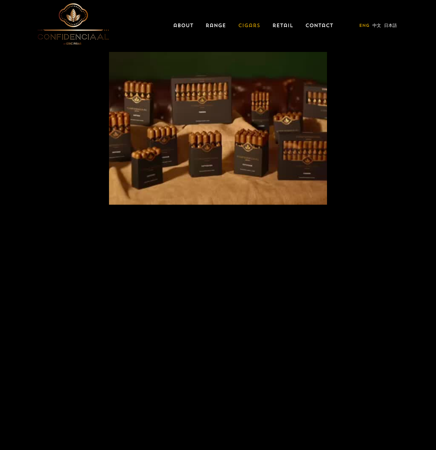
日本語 (390, 25)
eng (364, 25)
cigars (249, 25)
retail (282, 25)
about (183, 25)
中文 (376, 25)
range (215, 25)
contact (319, 25)
